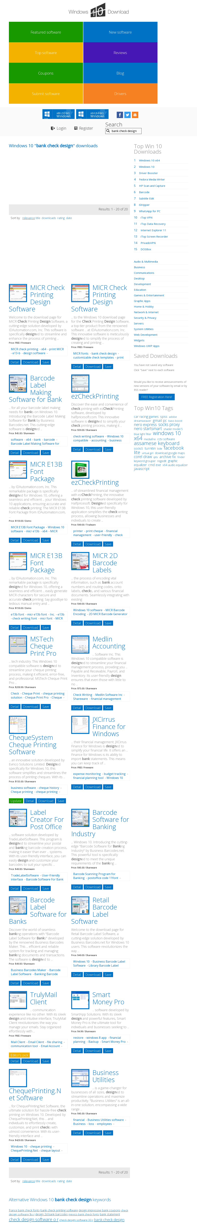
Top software (64, 32)
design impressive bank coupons (99, 1150)
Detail (15, 302)
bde (159, 388)
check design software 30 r (76, 1160)
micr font (46, 558)
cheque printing (47, 731)
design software (34, 293)
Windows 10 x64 (150, 100)
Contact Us (125, 1189)
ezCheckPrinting (95, 335)
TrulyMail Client (43, 938)
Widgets (139, 280)
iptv (156, 397)
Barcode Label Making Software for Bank (35, 328)
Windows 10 (81, 901)
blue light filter (142, 373)
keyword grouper (145, 401)
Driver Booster (149, 113)
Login (62, 68)
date (69, 158)
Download (30, 302)
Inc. (52, 554)
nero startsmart (148, 368)
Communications (145, 212)
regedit (161, 401)
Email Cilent (36, 982)
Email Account (50, 986)
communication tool (24, 986)
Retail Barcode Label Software (94, 850)
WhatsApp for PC (150, 151)
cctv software (166, 379)
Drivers (177, 32)
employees (104, 1064)
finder (181, 396)
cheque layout (50, 1090)
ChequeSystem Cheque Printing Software (32, 684)
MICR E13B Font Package (28, 467)
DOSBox (146, 189)
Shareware (80, 639)
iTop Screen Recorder (155, 176)
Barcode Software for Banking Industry (100, 763)
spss (163, 356)
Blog (132, 32)
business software (23, 727)
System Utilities (144, 269)
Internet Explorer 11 (154, 170)
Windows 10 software (87, 550)
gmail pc (160, 360)
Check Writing (82, 635)
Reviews (87, 32)
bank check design (104, 293)
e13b (61, 554)
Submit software (154, 32)
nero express (145, 364)
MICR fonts (80, 293)
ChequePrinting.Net (24, 1090)
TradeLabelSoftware (25, 815)
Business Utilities (105, 1016)
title (38, 158)
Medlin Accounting (108, 582)
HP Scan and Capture (153, 125)
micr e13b (32, 471)
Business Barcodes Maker (28, 910)
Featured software (19, 32)
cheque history (49, 727)
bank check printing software (59, 1150)
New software (42, 32)
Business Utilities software (106, 1060)
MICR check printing (24, 289)
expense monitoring (87, 714)
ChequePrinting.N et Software (35, 1034)
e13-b (16, 293)
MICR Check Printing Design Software (37, 238)
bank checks (84, 1176)
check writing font (25, 558)
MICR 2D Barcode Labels (105, 502)
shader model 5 (173, 368)
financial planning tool (88, 718)
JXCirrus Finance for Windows (109, 666)
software (17, 379)
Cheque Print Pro (37, 637)
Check (15, 633)
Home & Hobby (144, 246)
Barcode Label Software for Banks (38, 850)
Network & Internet (147, 252)
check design (39, 1176)
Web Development (146, 274)
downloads (49, 158)
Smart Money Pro (108, 938)
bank (37, 379)
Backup (93, 981)
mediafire (150, 378)
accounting (98, 380)
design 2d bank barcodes (51, 1154)
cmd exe (154, 404)
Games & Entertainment (150, 235)
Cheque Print (31, 633)
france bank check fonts (24, 1150)
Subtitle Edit (147, 138)
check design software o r (34, 1159)
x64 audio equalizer (175, 405)
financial (78, 1060)
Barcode (144, 132)
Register (89, 68)
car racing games (146, 356)
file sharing (54, 982)
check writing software (88, 376)
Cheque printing (22, 731)
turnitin (150, 388)
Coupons (109, 32)
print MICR (56, 289)
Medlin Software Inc (108, 635)
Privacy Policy (98, 1189)
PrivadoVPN (149, 182)
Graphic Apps (143, 240)
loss (91, 1064)
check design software (92, 1169)
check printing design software (34, 1170)
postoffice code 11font (103, 818)
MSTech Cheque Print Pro (43, 585)
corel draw (143, 396)
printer (78, 471)
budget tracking (115, 714)
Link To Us (71, 1189)
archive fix (167, 396)
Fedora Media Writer (153, 119)
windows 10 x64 (157, 375)
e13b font (17, 554)
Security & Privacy (146, 257)
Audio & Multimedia (147, 201)
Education (140, 229)
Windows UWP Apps (147, 285)
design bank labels (63, 1176)
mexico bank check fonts (84, 1154)
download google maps (170, 393)
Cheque (57, 637)
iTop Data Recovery (154, 163)
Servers (139, 263)
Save (45, 302)
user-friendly (103, 475)
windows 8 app (96, 977)
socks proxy (169, 364)
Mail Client (18, 982)
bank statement (110, 1154)
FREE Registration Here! (156, 337)
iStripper (145, 144)
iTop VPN (147, 157)
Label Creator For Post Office (47, 759)
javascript (142, 408)
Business (79, 1064)
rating (61, 158)
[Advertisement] (36, 118)
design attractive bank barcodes (28, 1164)
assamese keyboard (157, 382)
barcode (49, 379)
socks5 (138, 388)
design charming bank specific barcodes (73, 1164)
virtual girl (147, 392)
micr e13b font (37, 554)
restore (78, 977)
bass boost (175, 360)
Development (143, 224)
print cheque (94, 471)
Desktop (140, 218)
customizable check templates (93, 297)
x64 (43, 289)
